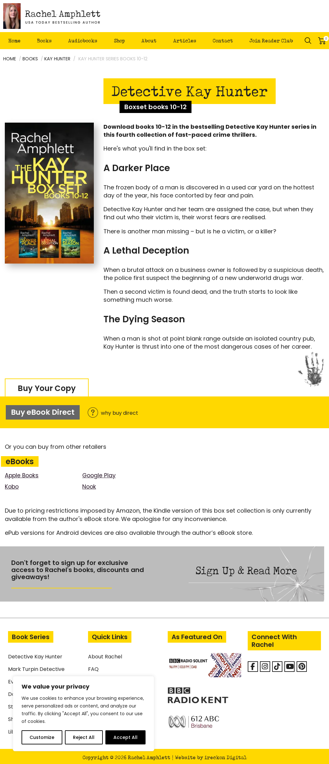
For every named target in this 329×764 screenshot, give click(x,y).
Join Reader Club (271, 41)
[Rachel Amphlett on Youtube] (289, 664)
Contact (223, 41)
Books (44, 41)
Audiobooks (82, 41)
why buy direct (115, 412)
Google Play (99, 473)
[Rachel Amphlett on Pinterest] (302, 664)
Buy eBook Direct (43, 411)
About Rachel (105, 654)
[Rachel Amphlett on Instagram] (265, 664)
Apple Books (22, 473)
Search (308, 41)
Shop (119, 41)
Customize (42, 737)
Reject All (83, 737)
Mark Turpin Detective (36, 667)
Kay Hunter (57, 59)
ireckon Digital (225, 755)
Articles (184, 41)
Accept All (125, 737)
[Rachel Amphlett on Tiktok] (277, 664)
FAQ (93, 667)
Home (14, 41)
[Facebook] (253, 664)
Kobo (12, 484)
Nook (89, 484)
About (148, 41)
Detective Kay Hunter (35, 654)
